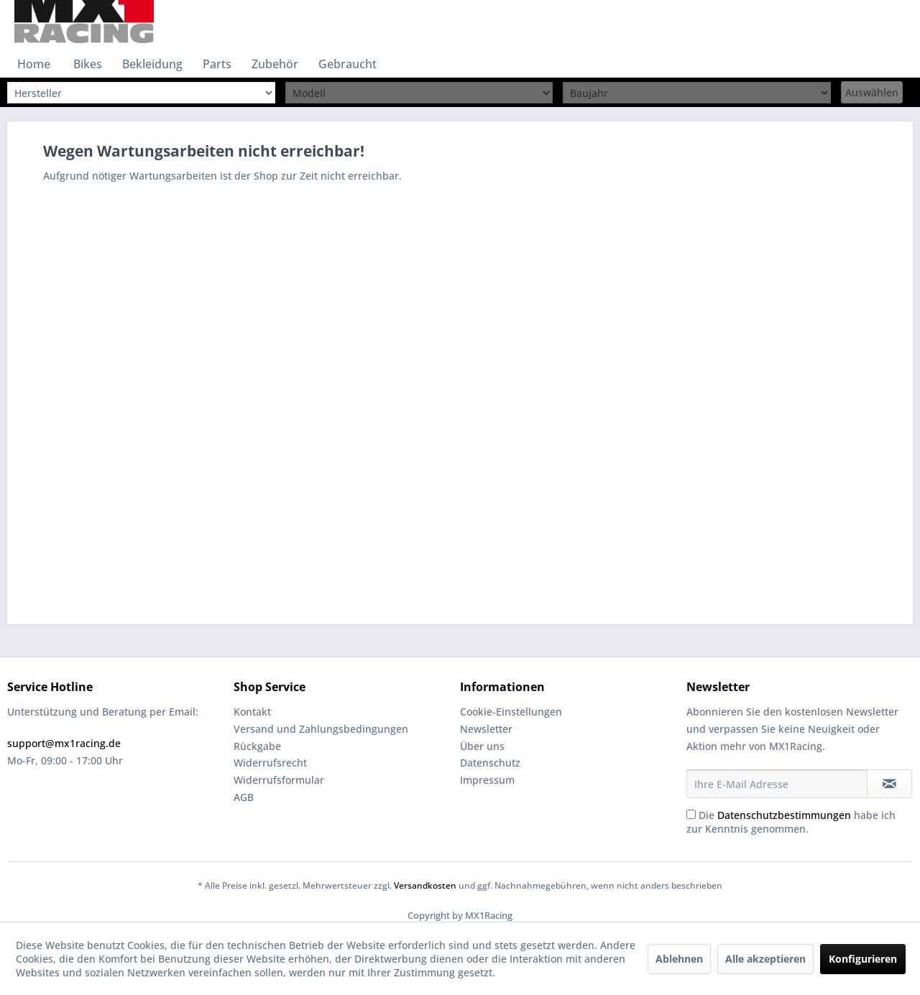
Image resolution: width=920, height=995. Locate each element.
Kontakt (252, 711)
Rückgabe (257, 746)
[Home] (33, 64)
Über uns (482, 746)
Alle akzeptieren (765, 959)
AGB (244, 797)
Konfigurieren (863, 959)
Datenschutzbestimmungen (784, 815)
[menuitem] (33, 64)
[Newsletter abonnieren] (889, 783)
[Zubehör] (275, 64)
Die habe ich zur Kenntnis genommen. (791, 822)
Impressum (487, 780)
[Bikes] (87, 64)
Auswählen (871, 92)
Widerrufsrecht (270, 762)
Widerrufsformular (279, 780)
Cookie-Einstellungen (511, 711)
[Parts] (217, 64)
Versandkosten (425, 885)
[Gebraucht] (347, 64)
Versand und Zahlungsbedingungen (321, 729)
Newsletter (486, 729)
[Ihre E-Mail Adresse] (777, 783)
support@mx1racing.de (64, 743)
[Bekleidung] (152, 64)
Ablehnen (679, 959)
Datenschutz (490, 762)
